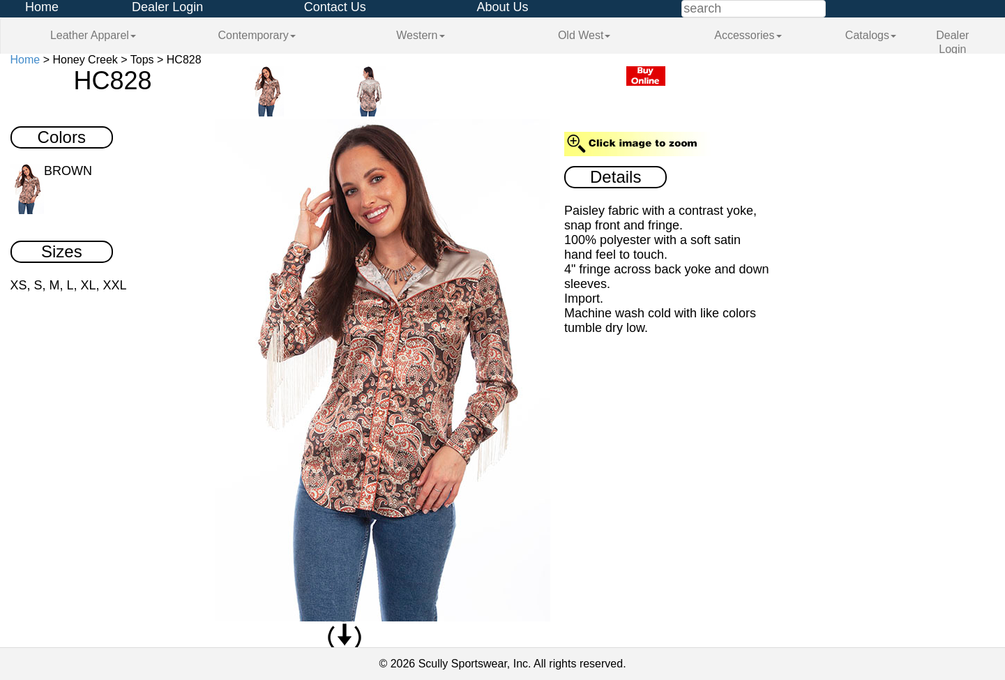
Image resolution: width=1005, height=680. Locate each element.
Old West (584, 35)
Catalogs (870, 35)
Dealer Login (167, 7)
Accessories (747, 35)
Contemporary (256, 35)
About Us (502, 7)
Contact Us (335, 7)
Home (42, 7)
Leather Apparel (93, 35)
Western (420, 35)
